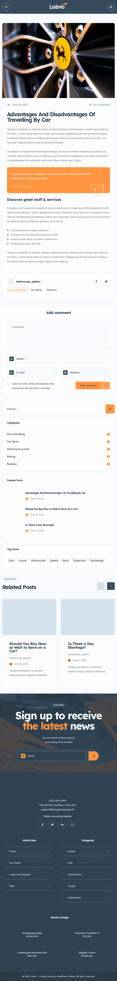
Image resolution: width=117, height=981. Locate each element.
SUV (70, 862)
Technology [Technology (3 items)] (97, 560)
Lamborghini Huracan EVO (32, 953)
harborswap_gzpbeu (28, 281)
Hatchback (74, 897)
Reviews (52, 289)
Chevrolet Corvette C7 (87, 933)
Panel (12, 851)
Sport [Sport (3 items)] (65, 560)
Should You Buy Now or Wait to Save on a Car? (51, 509)
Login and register (20, 874)
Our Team (15, 862)
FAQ (11, 886)
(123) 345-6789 (57, 800)
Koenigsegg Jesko (32, 933)
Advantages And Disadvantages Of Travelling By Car (55, 493)
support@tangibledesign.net (57, 809)
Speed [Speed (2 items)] (54, 560)
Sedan (71, 851)
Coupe (71, 886)
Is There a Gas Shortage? (40, 525)
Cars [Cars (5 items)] (11, 560)
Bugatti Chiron (87, 953)
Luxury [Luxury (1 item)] (22, 560)
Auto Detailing (17, 289)
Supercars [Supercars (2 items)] (79, 560)
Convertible (74, 874)
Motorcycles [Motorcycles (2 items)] (38, 560)
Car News (36, 289)
